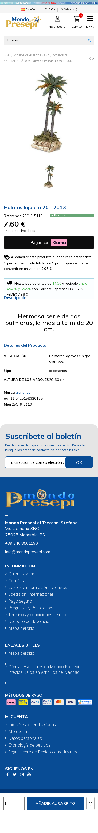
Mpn (7, 404)
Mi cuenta (17, 731)
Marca (9, 392)
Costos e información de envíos (37, 587)
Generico (23, 392)
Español (30, 9)
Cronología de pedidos (29, 745)
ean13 (9, 398)
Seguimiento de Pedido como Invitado (43, 752)
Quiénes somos (23, 574)
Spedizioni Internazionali (31, 594)
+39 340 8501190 (21, 543)
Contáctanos (20, 580)
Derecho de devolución (30, 621)
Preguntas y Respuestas (30, 608)
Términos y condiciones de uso (37, 614)
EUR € (50, 9)
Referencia (13, 216)
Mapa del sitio (21, 628)
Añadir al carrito (55, 803)
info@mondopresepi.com (27, 551)
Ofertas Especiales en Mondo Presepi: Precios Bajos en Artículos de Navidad (44, 669)
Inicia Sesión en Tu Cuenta (32, 724)
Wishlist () (68, 9)
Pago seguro (20, 601)
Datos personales (25, 738)
